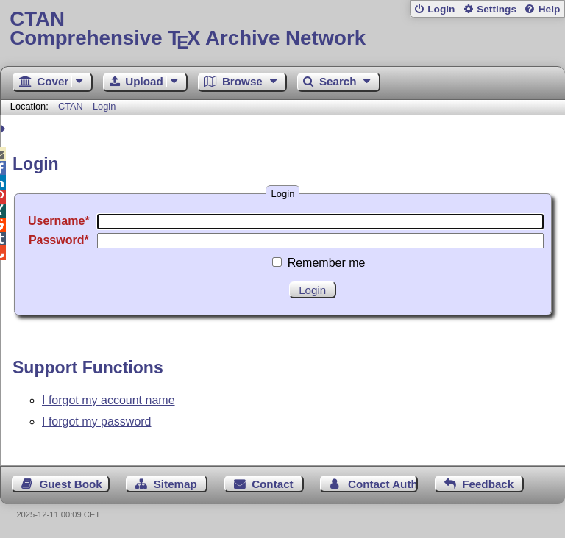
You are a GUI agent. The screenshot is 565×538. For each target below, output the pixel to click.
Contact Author (383, 484)
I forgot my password (97, 421)
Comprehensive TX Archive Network (282, 29)
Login (441, 9)
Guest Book (71, 484)
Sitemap (175, 484)
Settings (496, 9)
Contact (273, 484)
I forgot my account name (108, 400)
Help (550, 9)
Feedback (488, 484)
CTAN (70, 106)
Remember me (327, 263)
